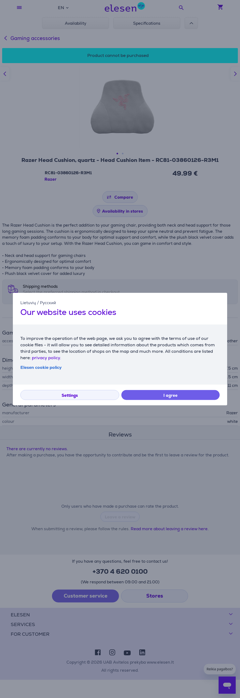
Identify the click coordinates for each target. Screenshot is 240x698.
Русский (48, 302)
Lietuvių (28, 302)
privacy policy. (46, 357)
